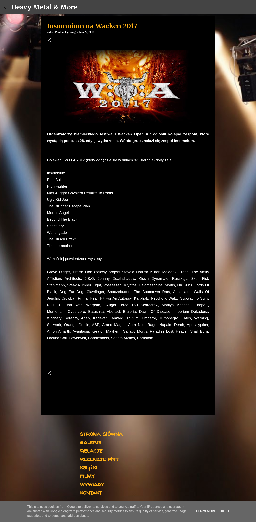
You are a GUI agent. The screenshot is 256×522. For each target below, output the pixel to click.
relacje (91, 450)
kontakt (91, 492)
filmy (87, 475)
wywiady (92, 484)
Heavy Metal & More (44, 7)
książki (88, 467)
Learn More (206, 511)
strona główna (101, 433)
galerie (90, 442)
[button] (49, 40)
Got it (224, 511)
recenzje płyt (99, 459)
